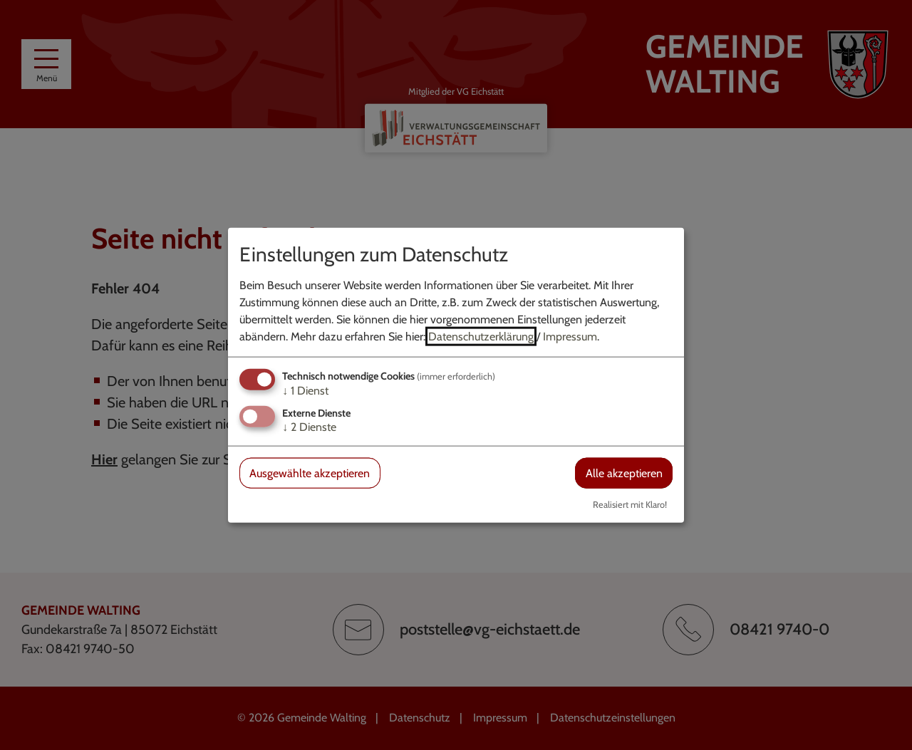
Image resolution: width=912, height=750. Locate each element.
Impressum (570, 336)
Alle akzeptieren (624, 473)
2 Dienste (309, 427)
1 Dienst (305, 390)
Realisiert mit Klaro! (630, 504)
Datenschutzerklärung (481, 336)
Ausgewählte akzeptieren (309, 473)
